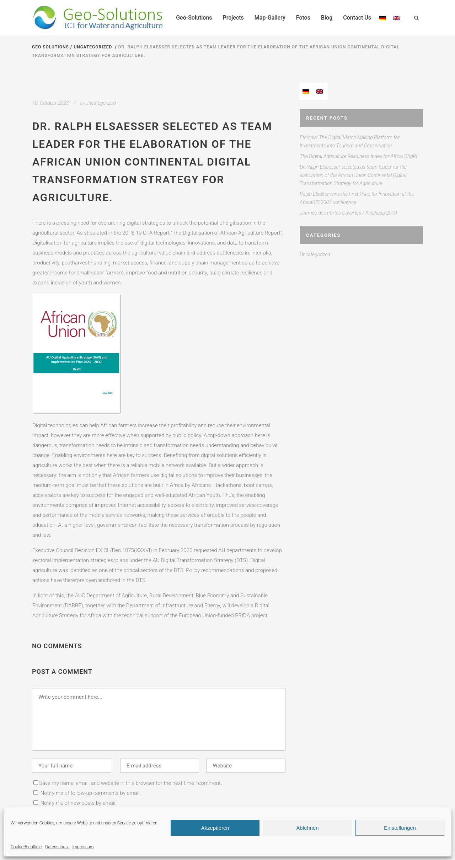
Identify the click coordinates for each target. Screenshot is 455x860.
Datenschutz (57, 846)
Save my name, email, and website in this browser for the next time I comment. (130, 783)
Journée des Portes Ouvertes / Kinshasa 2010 (348, 213)
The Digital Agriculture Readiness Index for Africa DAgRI (358, 156)
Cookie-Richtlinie (26, 846)
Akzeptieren (215, 828)
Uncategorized (93, 46)
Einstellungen (400, 828)
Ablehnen (307, 828)
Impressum (82, 846)
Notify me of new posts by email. (79, 803)
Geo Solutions (50, 46)
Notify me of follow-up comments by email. (91, 793)
